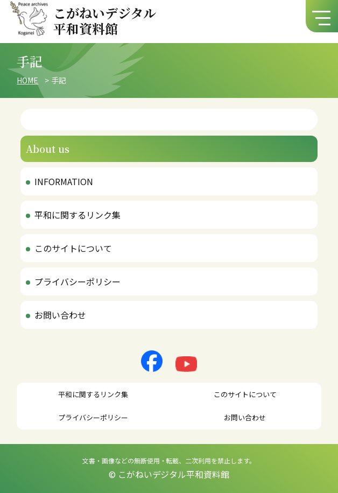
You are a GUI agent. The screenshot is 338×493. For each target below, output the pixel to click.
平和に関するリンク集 (77, 214)
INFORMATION (63, 181)
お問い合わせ (60, 314)
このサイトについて (73, 248)
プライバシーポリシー (77, 281)
